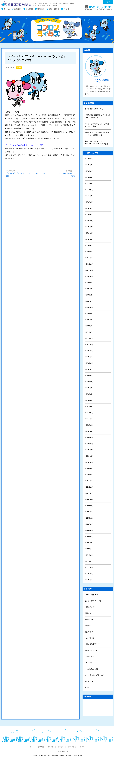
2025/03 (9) (88, 239)
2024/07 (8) (88, 289)
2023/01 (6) (88, 400)
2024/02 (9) (88, 320)
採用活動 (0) (89, 626)
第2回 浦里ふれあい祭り (94, 109)
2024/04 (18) (89, 307)
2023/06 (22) (89, 369)
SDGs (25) (88, 663)
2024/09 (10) (89, 276)
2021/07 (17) (89, 512)
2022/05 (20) (89, 450)
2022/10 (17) (89, 419)
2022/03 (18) (89, 462)
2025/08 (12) (89, 208)
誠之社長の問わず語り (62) (94, 675)
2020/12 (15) (89, 555)
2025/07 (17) (89, 214)
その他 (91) (89, 681)
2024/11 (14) (89, 264)
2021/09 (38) (89, 499)
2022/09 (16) (89, 425)
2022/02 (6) (88, 468)
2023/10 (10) (89, 344)
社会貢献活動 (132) (91, 669)
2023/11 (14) (89, 338)
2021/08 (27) (89, 505)
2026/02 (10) (89, 171)
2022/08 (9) (88, 431)
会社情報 (29, 9)
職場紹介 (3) (89, 613)
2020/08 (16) (89, 580)
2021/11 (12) (89, 487)
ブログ (66, 9)
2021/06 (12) (89, 518)
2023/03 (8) (88, 388)
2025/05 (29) (89, 227)
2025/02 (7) (88, 245)
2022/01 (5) (88, 475)
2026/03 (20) (89, 165)
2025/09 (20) (89, 202)
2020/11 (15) (89, 561)
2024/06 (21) (89, 295)
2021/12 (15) (89, 481)
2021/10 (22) (89, 493)
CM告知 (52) (89, 657)
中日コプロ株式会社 (16, 4)
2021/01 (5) (88, 549)
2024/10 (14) (89, 270)
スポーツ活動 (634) (91, 595)
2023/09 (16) (89, 351)
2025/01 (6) (88, 252)
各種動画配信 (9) (91, 650)
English (108, 2)
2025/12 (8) (88, 183)
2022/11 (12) (89, 413)
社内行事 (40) (89, 638)
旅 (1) (87, 688)
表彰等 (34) (89, 619)
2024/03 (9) (88, 313)
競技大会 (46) (89, 632)
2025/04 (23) (89, 233)
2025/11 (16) (89, 190)
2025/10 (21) (89, 196)
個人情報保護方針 (63, 751)
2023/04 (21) (89, 382)
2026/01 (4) (88, 177)
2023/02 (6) (88, 394)
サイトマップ (50, 751)
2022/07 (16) (89, 437)
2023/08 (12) (89, 357)
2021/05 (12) (89, 524)
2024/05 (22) (89, 301)
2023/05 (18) (89, 375)
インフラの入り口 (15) (93, 601)
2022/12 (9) (88, 406)
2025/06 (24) (89, 221)
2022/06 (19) (89, 444)
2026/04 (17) (89, 159)
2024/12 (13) (89, 258)
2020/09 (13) (89, 574)
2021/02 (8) (88, 543)
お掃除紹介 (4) (90, 607)
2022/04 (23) (89, 456)
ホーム (6, 9)
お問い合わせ (54, 9)
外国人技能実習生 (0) (92, 644)
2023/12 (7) (88, 332)
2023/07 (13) (89, 363)
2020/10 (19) (89, 567)
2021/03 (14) (89, 536)
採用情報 (41, 9)
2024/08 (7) (88, 283)
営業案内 (17, 9)
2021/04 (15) (89, 530)
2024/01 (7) (88, 326)
